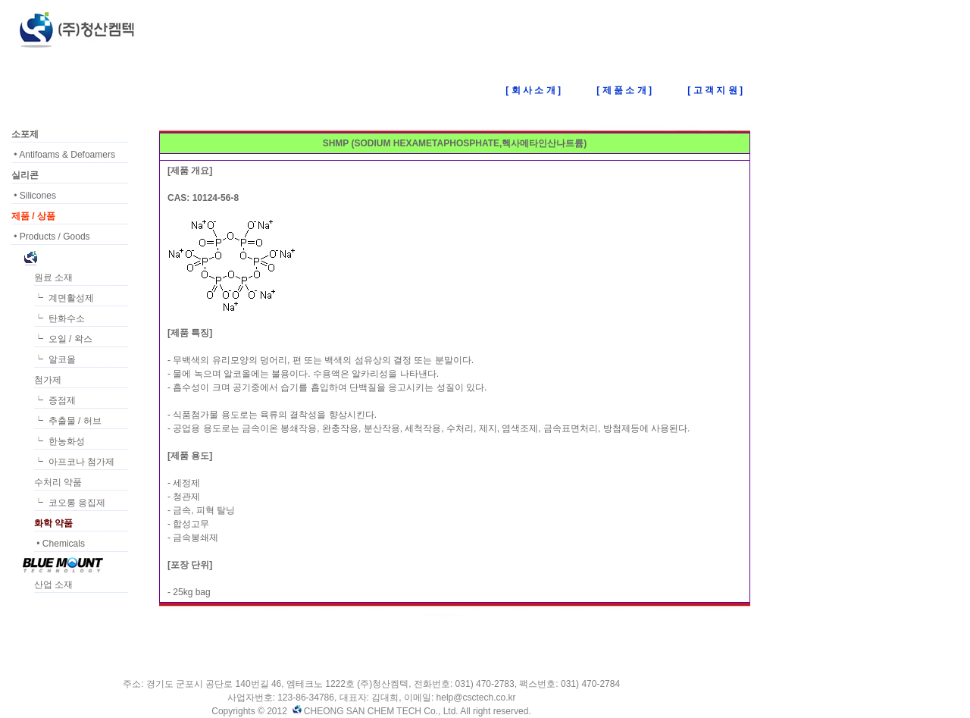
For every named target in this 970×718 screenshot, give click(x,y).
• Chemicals (59, 543)
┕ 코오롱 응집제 (69, 502)
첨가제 (47, 380)
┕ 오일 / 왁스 (63, 339)
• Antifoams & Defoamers (63, 154)
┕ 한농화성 (59, 441)
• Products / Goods (50, 236)
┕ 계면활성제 (64, 298)
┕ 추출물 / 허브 (68, 420)
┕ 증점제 (55, 400)
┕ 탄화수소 (59, 318)
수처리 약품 (58, 482)
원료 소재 (53, 277)
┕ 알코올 (55, 359)
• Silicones (33, 195)
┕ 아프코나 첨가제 (74, 461)
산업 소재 (53, 584)
